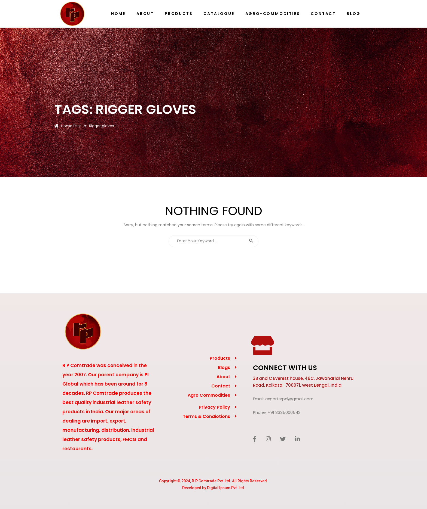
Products (220, 358)
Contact (220, 386)
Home (66, 126)
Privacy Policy (214, 407)
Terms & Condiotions (206, 416)
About (223, 377)
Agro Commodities (209, 395)
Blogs (224, 367)
